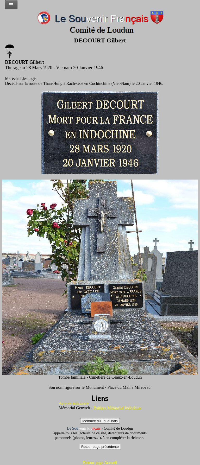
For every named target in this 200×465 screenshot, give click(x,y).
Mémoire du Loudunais (100, 421)
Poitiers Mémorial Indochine (116, 408)
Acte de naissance (74, 403)
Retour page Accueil (100, 462)
